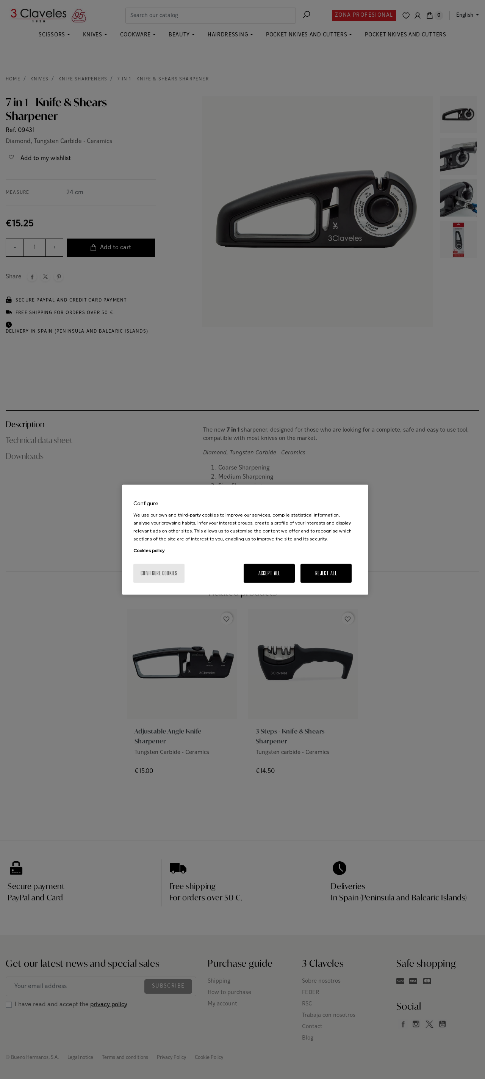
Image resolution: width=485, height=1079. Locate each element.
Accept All (269, 573)
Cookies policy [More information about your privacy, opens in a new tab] (148, 551)
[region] (245, 539)
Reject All (326, 573)
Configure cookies (159, 573)
